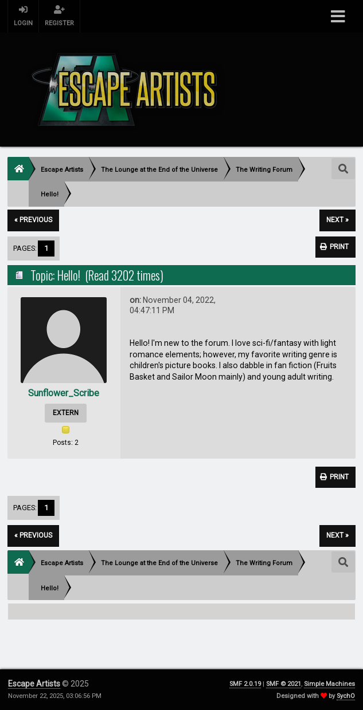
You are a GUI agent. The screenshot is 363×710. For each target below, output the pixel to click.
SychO (346, 696)
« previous (33, 220)
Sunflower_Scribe (63, 393)
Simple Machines (329, 684)
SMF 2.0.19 (245, 684)
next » (337, 220)
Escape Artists (34, 683)
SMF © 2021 (283, 684)
